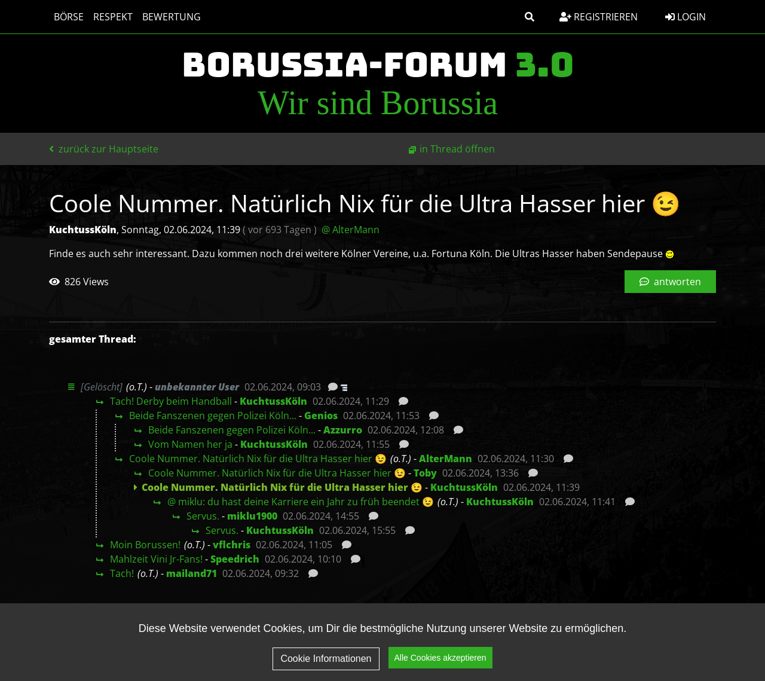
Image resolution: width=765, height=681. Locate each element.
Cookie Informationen (325, 661)
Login (685, 16)
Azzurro (342, 429)
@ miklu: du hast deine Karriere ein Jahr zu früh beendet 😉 (300, 501)
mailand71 (191, 573)
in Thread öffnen (457, 148)
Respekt (113, 16)
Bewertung (171, 16)
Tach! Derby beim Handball (171, 401)
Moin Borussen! (145, 544)
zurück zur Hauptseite (103, 148)
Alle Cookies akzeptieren (440, 660)
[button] (529, 16)
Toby (425, 473)
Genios (321, 415)
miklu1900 (252, 516)
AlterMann (445, 458)
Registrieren (598, 16)
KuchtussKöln (273, 401)
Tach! (122, 573)
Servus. (203, 516)
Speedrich (234, 559)
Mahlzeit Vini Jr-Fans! (156, 559)
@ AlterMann (351, 229)
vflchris (231, 544)
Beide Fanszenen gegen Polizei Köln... (213, 415)
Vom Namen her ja (190, 444)
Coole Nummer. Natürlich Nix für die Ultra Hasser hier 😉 (258, 458)
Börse (69, 16)
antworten (670, 281)
